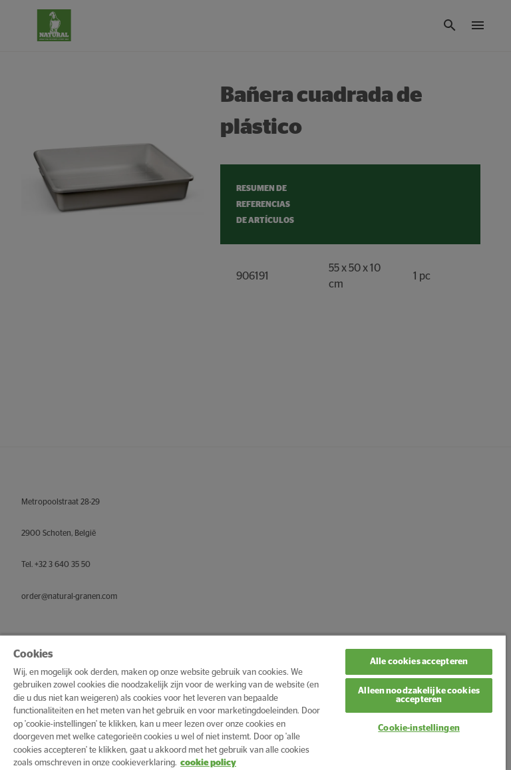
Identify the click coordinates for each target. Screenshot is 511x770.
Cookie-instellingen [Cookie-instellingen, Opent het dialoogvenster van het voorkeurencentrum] (418, 728)
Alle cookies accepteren (419, 662)
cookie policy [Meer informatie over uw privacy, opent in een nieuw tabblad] (208, 763)
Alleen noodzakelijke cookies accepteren (419, 695)
